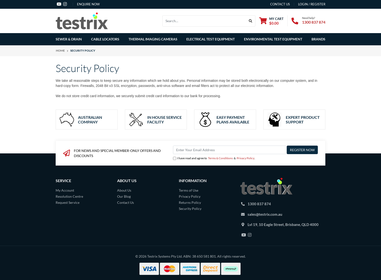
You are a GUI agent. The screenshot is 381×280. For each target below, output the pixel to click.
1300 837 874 (313, 22)
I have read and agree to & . (214, 158)
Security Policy (190, 208)
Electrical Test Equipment (210, 39)
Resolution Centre (69, 196)
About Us (124, 190)
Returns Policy (190, 202)
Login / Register (311, 4)
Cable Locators (105, 39)
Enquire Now (88, 4)
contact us (280, 4)
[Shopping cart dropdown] (271, 20)
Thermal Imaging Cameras (153, 39)
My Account (65, 190)
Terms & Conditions (220, 158)
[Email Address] (229, 150)
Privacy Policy (245, 158)
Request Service (67, 202)
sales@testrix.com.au (265, 214)
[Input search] (204, 21)
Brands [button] (318, 39)
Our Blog (124, 196)
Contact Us (125, 202)
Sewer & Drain (69, 39)
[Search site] (250, 21)
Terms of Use (188, 190)
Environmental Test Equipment (273, 39)
